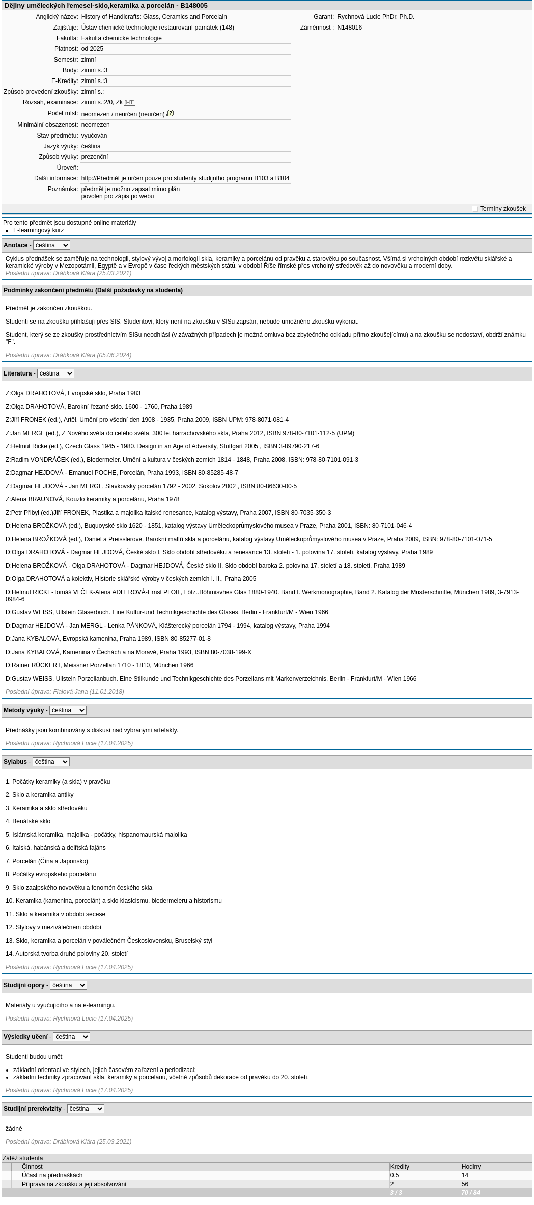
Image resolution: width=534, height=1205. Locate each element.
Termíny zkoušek (503, 208)
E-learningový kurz (38, 230)
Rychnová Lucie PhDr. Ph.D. (375, 16)
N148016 (349, 27)
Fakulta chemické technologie (121, 38)
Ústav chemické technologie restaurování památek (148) (157, 27)
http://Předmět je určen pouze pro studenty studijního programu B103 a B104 (185, 178)
